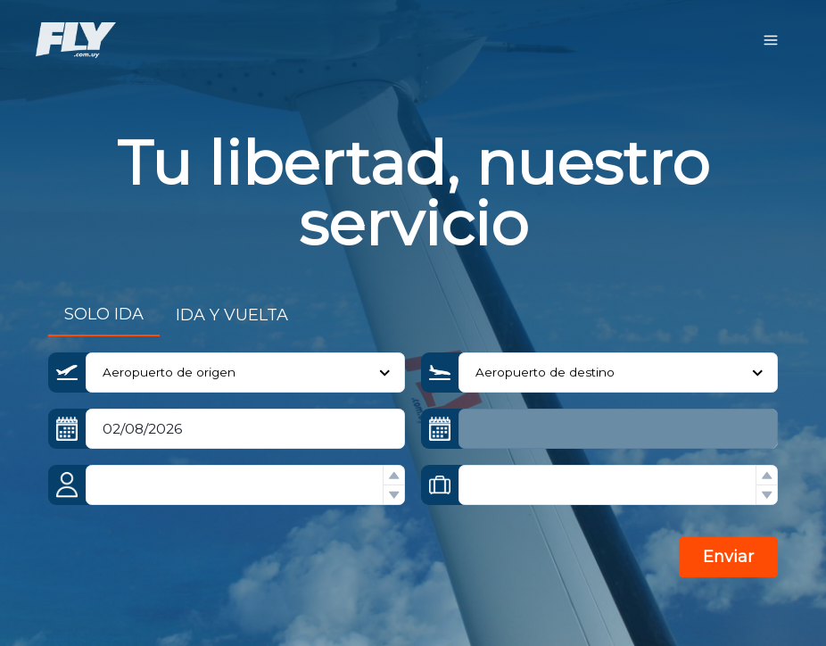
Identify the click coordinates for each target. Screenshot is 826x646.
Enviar (728, 557)
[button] (393, 475)
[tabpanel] (413, 476)
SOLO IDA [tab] (104, 314)
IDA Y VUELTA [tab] (232, 315)
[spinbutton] (245, 485)
